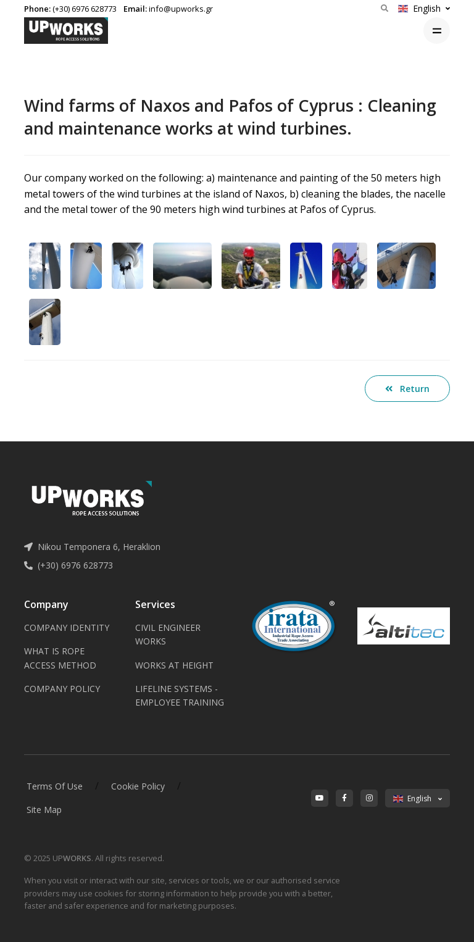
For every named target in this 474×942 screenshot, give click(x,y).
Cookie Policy (138, 786)
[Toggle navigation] (436, 30)
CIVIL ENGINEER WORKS (168, 634)
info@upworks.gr (181, 8)
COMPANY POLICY (62, 688)
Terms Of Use (55, 786)
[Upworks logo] (66, 30)
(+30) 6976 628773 (84, 8)
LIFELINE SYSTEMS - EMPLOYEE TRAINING (179, 695)
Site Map (44, 809)
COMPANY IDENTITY (66, 627)
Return (407, 388)
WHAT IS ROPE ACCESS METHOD (60, 657)
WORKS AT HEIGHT (174, 665)
